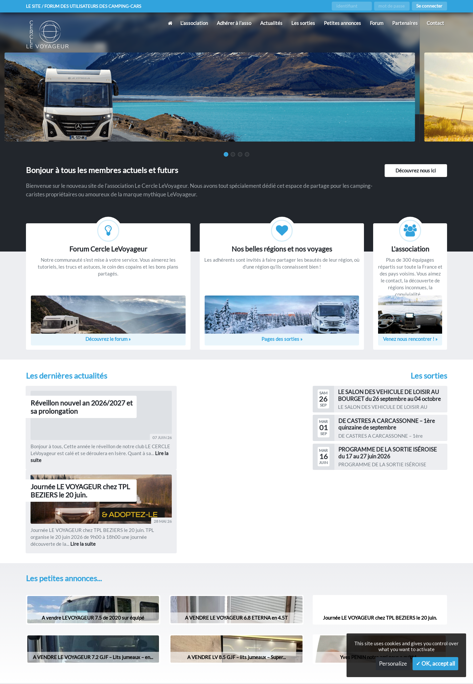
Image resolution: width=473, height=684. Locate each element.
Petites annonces (342, 23)
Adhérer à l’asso (234, 23)
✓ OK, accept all (435, 663)
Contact (435, 23)
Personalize (393, 663)
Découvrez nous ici (415, 170)
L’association (194, 23)
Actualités (271, 23)
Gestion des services (315, 668)
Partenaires (405, 23)
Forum (376, 23)
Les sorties (303, 23)
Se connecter (429, 6)
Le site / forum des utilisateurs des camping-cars (86, 6)
